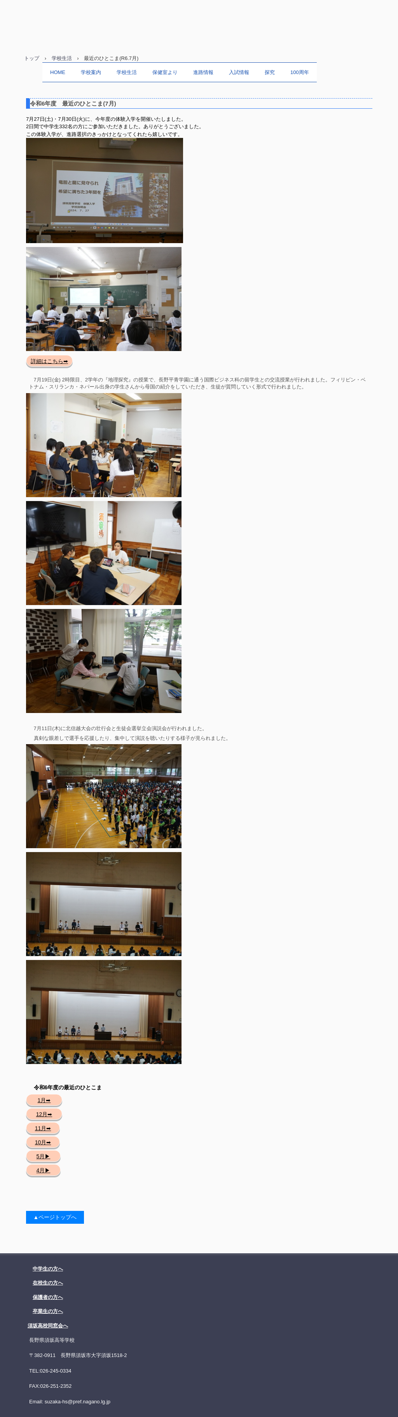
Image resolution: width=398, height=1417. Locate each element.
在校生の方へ (48, 1283)
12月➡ (44, 1114)
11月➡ (43, 1128)
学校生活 (62, 58)
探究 (270, 72)
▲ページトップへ (55, 1217)
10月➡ (43, 1142)
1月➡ (44, 1100)
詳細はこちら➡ (49, 361)
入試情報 (239, 72)
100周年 (299, 72)
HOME (57, 72)
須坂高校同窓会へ (48, 1326)
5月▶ (44, 1156)
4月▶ (44, 1170)
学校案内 (91, 72)
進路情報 (203, 72)
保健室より (165, 72)
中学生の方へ (48, 1269)
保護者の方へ (48, 1297)
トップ (31, 58)
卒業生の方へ (48, 1311)
